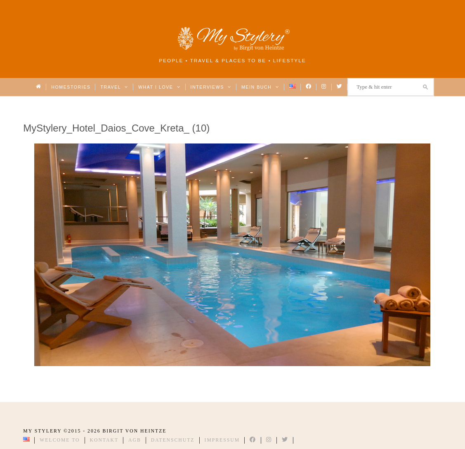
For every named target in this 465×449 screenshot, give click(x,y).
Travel (114, 87)
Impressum (222, 440)
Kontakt (104, 440)
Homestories (70, 87)
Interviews (211, 87)
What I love (159, 87)
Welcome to (60, 440)
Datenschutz (173, 440)
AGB (134, 440)
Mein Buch (260, 87)
